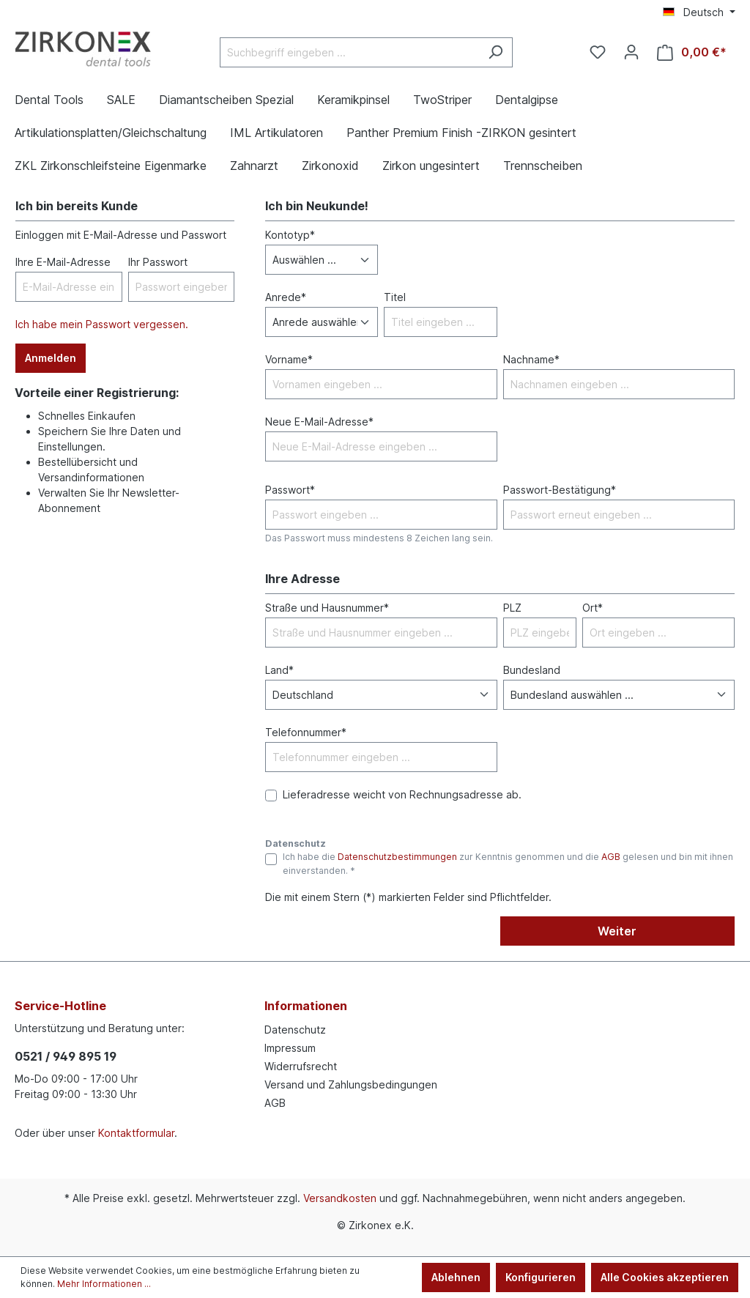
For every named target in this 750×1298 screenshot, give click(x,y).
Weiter (617, 931)
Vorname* (289, 359)
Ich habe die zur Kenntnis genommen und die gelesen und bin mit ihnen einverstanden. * (508, 863)
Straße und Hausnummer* (327, 607)
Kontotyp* (290, 235)
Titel (395, 297)
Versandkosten (339, 1198)
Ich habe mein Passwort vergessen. (101, 324)
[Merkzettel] (598, 52)
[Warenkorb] (691, 52)
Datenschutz (295, 1029)
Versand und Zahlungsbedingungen (350, 1084)
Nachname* (531, 359)
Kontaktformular (136, 1133)
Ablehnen (455, 1277)
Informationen (305, 1005)
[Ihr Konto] (631, 52)
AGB (610, 856)
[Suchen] (495, 52)
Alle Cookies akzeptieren (665, 1277)
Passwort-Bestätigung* (559, 489)
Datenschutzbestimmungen (397, 856)
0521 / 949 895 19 (65, 1056)
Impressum (290, 1048)
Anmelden (50, 358)
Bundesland (531, 670)
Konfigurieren (540, 1277)
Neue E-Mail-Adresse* (319, 421)
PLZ (512, 607)
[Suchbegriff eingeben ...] (349, 52)
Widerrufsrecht (300, 1066)
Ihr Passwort (158, 262)
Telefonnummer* (305, 732)
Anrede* (285, 297)
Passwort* (290, 489)
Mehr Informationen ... (104, 1283)
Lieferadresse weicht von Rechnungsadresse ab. (402, 794)
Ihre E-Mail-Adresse (63, 262)
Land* (279, 670)
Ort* (592, 607)
